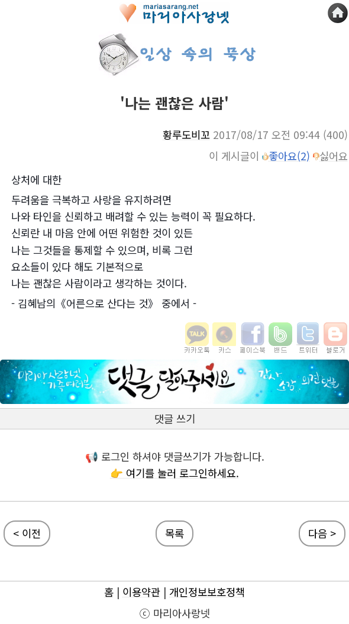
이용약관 (141, 591)
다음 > (322, 533)
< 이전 (27, 533)
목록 (174, 533)
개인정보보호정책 (207, 591)
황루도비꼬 (186, 134)
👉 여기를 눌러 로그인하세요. (174, 472)
